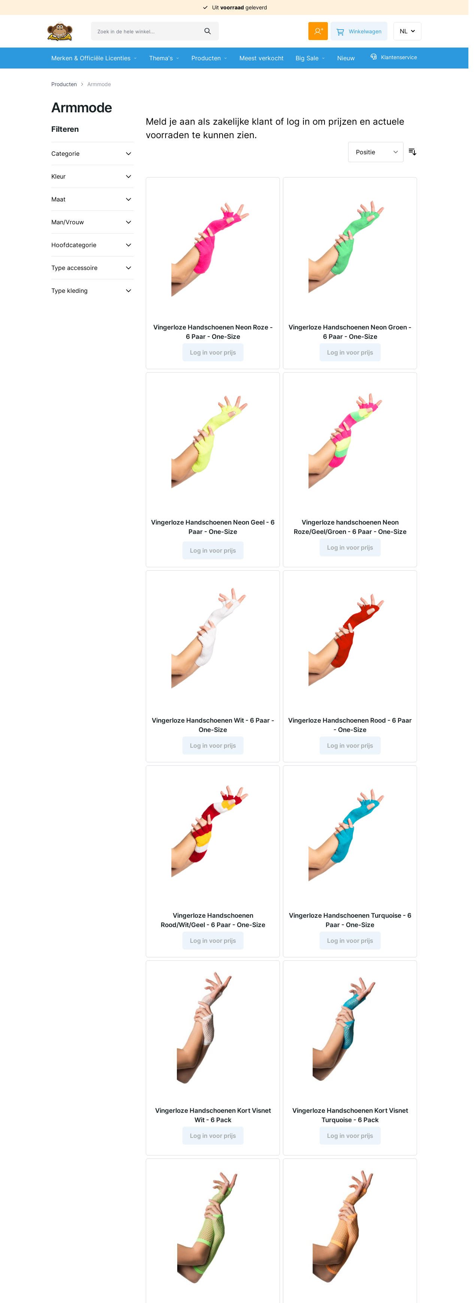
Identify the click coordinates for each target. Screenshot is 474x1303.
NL (408, 31)
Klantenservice (394, 57)
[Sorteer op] (376, 152)
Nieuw (346, 58)
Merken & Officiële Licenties (94, 58)
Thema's (164, 58)
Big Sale (310, 58)
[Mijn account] (314, 31)
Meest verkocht (261, 58)
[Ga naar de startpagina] (60, 31)
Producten (209, 58)
